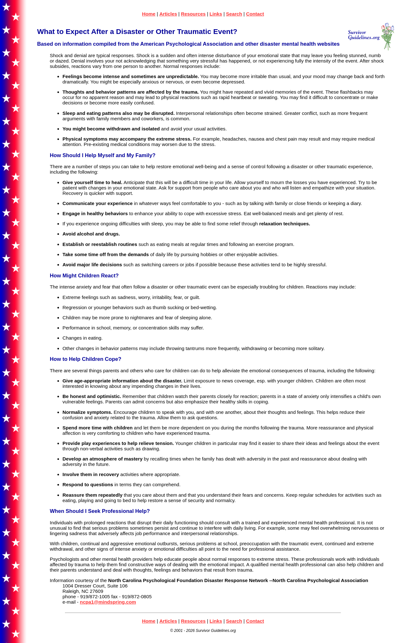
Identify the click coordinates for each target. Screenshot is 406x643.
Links (216, 14)
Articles (168, 14)
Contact (255, 14)
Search (234, 14)
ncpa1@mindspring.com (108, 602)
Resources (193, 14)
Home (148, 14)
